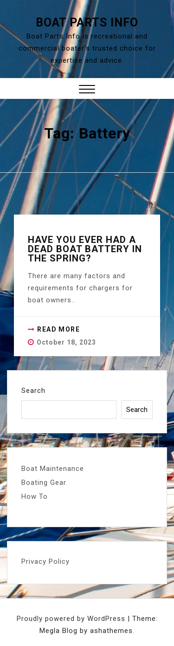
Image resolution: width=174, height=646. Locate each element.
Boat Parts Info (87, 22)
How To (34, 496)
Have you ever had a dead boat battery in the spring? (85, 249)
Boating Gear (43, 482)
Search (33, 390)
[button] (87, 90)
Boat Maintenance (52, 468)
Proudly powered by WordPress (72, 618)
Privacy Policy (45, 561)
